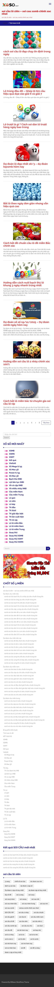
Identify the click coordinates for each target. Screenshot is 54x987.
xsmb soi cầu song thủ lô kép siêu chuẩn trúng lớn (21, 660)
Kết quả (12, 460)
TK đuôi (12, 510)
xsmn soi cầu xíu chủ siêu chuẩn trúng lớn (18, 695)
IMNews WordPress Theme (19, 982)
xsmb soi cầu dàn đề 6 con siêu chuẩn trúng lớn (20, 615)
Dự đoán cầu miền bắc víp (12, 638)
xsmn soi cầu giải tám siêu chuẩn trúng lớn (19, 679)
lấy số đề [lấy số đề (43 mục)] (8, 895)
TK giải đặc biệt (16, 513)
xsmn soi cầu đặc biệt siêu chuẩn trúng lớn (19, 676)
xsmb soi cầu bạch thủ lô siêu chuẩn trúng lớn (20, 625)
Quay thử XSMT (16, 539)
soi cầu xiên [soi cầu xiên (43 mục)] (23, 921)
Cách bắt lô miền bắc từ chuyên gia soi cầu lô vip (27, 402)
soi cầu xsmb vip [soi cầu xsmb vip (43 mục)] (11, 926)
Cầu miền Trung (16, 495)
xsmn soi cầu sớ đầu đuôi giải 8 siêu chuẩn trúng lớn (22, 685)
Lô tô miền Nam (16, 526)
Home (5, 23)
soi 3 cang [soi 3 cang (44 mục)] (19, 895)
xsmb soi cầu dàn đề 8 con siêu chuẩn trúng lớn (20, 619)
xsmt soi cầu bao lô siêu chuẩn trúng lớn (18, 701)
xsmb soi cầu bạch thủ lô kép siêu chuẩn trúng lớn (21, 606)
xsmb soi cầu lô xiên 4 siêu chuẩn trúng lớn (19, 653)
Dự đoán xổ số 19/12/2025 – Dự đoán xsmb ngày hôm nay (26, 323)
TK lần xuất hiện (16, 517)
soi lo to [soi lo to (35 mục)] (21, 934)
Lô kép (12, 504)
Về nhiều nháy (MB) (18, 488)
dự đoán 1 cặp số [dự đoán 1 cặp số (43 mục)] (26, 886)
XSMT (11, 457)
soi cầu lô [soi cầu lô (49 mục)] (22, 917)
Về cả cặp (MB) (16, 485)
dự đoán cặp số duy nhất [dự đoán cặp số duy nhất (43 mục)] (37, 890)
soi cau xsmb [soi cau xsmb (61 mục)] (9, 908)
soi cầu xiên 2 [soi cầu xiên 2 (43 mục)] (37, 921)
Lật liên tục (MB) (16, 482)
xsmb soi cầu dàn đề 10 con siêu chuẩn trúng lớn (21, 622)
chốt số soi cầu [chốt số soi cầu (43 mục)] (20, 881)
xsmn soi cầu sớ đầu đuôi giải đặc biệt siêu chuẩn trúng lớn (24, 688)
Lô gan (12, 498)
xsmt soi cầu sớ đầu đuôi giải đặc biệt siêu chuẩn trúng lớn (24, 720)
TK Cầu (5, 768)
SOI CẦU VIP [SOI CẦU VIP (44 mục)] (9, 912)
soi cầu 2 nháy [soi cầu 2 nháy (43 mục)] (24, 912)
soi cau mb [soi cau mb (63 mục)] (35, 899)
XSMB (11, 451)
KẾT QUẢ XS (7, 736)
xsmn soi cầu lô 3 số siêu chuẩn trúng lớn (18, 682)
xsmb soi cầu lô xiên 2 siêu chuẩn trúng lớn (19, 644)
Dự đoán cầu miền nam (11, 667)
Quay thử (13, 532)
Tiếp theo (46, 423)
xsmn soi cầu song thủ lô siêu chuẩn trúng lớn (20, 691)
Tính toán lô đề (8, 733)
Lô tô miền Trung (17, 529)
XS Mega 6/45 (15, 466)
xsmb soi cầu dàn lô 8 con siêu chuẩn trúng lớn (20, 650)
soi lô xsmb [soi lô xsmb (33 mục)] (34, 939)
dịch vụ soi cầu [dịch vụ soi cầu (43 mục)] (10, 886)
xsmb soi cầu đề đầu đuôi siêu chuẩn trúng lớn (20, 641)
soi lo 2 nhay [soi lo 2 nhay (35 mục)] (9, 934)
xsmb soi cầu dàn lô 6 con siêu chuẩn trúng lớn (20, 634)
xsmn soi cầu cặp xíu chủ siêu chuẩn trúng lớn (20, 672)
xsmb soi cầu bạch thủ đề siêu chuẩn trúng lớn (20, 603)
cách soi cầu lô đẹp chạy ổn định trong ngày (26, 53)
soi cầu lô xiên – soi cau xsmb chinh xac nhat (26, 12)
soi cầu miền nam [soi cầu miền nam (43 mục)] (37, 917)
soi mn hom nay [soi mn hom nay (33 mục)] (26, 943)
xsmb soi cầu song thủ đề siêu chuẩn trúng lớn (20, 657)
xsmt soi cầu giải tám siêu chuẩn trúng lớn (18, 710)
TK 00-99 (13, 520)
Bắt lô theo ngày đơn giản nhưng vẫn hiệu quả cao (25, 205)
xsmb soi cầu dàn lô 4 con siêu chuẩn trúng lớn (20, 631)
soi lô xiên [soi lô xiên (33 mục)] (21, 939)
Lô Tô (5, 819)
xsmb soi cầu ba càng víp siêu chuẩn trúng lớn (20, 600)
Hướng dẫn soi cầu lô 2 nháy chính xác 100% (26, 363)
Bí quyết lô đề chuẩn (10, 730)
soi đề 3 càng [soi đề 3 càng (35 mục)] (35, 948)
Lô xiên (12, 501)
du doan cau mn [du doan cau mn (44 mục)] (36, 881)
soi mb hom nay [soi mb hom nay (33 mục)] (10, 943)
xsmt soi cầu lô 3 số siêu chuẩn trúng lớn (18, 713)
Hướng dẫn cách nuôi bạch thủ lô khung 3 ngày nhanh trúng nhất (23, 284)
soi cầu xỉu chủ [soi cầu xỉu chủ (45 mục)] (27, 926)
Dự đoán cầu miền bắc (11, 594)
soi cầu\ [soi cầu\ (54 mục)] (40, 926)
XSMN (12, 454)
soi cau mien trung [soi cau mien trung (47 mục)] (28, 903)
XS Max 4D (14, 469)
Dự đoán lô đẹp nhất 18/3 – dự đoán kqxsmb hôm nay (25, 165)
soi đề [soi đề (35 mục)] (23, 948)
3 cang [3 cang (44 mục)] (7, 881)
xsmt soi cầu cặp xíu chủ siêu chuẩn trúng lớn (20, 704)
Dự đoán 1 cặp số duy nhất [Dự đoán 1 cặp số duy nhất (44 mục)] (14, 890)
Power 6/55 (14, 473)
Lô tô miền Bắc (16, 523)
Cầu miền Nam (15, 492)
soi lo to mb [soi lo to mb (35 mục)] (33, 934)
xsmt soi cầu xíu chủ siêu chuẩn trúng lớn (18, 726)
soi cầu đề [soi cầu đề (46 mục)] (8, 930)
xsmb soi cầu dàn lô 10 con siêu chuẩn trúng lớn (20, 628)
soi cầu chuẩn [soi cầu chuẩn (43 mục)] (39, 912)
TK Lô (5, 790)
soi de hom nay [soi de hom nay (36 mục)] (22, 930)
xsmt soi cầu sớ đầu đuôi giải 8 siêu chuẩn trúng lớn (22, 717)
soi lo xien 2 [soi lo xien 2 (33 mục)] (9, 939)
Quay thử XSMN (16, 542)
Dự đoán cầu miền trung (11, 698)
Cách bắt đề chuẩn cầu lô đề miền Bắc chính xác (26, 244)
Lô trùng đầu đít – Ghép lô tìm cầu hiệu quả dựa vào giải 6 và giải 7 (24, 92)
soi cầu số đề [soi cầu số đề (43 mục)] (9, 921)
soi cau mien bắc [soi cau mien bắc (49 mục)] (11, 903)
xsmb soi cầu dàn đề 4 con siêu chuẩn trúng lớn (20, 612)
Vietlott (12, 463)
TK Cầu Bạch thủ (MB (11, 770)
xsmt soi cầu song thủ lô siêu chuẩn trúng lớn (20, 723)
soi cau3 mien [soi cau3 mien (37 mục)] (10, 899)
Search (6, 437)
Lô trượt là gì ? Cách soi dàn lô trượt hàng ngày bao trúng (25, 126)
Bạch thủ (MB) (15, 479)
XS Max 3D (14, 476)
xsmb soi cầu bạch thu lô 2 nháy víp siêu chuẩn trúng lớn (23, 596)
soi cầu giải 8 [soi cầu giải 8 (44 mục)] (9, 917)
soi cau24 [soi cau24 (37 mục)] (23, 899)
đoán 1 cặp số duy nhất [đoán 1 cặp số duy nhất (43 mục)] (13, 952)
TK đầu (12, 507)
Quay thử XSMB (16, 536)
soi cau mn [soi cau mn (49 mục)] (44, 903)
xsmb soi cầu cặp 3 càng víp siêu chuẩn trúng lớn (21, 609)
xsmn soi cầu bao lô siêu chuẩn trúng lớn (18, 669)
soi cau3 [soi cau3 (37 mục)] (31, 895)
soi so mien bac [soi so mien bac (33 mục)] (10, 948)
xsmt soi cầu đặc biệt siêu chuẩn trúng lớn (18, 707)
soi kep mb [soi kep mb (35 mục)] (37, 930)
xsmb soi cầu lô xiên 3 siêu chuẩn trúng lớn (19, 647)
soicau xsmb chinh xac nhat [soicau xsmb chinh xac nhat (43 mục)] (29, 908)
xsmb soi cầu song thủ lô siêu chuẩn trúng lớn (20, 663)
